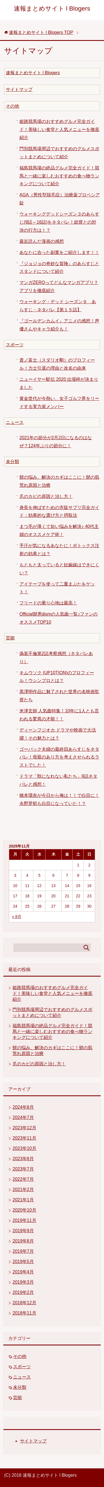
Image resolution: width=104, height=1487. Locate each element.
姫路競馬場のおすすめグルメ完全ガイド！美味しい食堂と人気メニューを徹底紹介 (59, 129)
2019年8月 (23, 1241)
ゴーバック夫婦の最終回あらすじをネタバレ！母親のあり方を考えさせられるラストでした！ (59, 757)
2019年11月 (24, 1220)
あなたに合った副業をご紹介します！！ (59, 252)
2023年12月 (24, 1127)
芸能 (10, 638)
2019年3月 (23, 1282)
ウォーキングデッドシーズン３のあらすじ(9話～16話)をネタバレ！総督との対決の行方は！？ (59, 222)
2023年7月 (23, 1169)
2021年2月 (23, 1189)
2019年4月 (23, 1271)
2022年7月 (23, 1179)
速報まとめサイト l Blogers (52, 8)
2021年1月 (23, 1199)
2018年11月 (24, 1313)
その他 (12, 106)
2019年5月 (23, 1261)
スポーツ (15, 344)
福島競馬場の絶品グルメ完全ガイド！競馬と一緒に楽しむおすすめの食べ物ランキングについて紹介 (59, 176)
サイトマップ (19, 89)
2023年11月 (24, 1138)
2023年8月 (23, 1158)
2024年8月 (23, 1107)
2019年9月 (23, 1230)
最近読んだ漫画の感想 (41, 241)
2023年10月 (24, 1148)
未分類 (12, 461)
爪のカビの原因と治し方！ (46, 496)
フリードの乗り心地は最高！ (48, 603)
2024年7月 (23, 1117)
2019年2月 (23, 1292)
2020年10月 (24, 1210)
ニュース (15, 422)
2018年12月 (24, 1302)
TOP (41, 32)
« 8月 (16, 916)
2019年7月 (23, 1251)
